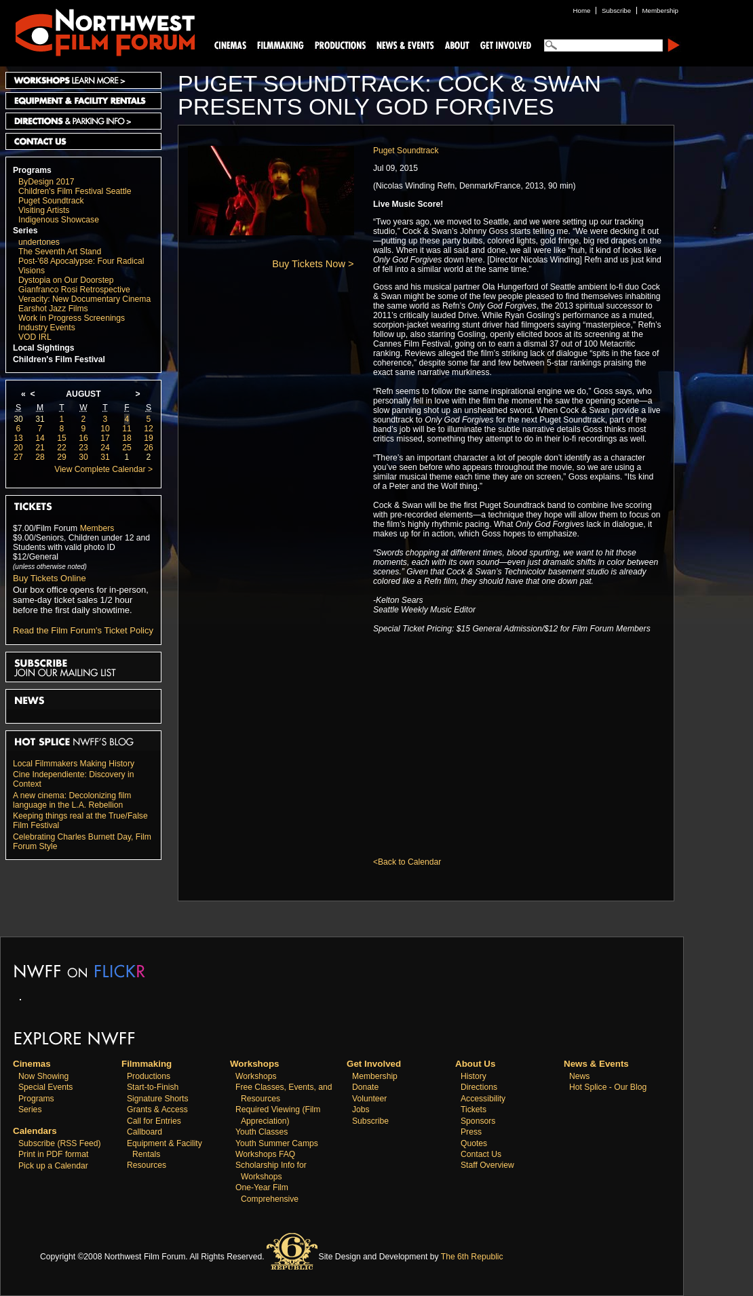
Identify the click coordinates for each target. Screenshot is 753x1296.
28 (40, 457)
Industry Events (46, 327)
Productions (148, 1076)
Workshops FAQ (265, 1154)
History (473, 1076)
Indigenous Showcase (58, 219)
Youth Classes (261, 1132)
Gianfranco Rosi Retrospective (74, 289)
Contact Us (83, 141)
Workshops (256, 1076)
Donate (365, 1087)
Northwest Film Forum (99, 31)
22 (61, 447)
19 (148, 438)
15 (61, 438)
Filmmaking (279, 44)
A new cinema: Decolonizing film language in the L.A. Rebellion (72, 800)
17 (105, 438)
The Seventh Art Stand (59, 251)
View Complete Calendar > (103, 469)
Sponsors (478, 1121)
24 (105, 447)
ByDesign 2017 (46, 181)
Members (97, 528)
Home (582, 10)
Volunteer (369, 1098)
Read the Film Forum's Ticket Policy (83, 630)
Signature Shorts (158, 1098)
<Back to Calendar (407, 862)
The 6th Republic (472, 1256)
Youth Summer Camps (276, 1143)
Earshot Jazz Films (53, 308)
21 (40, 447)
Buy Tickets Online (49, 578)
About (457, 44)
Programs (32, 170)
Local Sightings (44, 348)
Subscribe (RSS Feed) (59, 1143)
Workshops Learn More (83, 80)
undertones (39, 242)
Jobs (361, 1109)
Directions (479, 1087)
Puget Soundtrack (51, 200)
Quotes (474, 1143)
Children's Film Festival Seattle (74, 191)
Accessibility (483, 1098)
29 (61, 457)
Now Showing (43, 1076)
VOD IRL (35, 337)
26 (148, 447)
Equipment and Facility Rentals (83, 101)
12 (148, 428)
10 (105, 428)
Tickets (473, 1109)
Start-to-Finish (152, 1087)
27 (18, 457)
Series (25, 230)
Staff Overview (487, 1165)
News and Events (406, 44)
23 (83, 447)
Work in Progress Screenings (71, 318)
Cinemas (230, 44)
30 (18, 419)
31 (40, 419)
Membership (375, 1076)
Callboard (144, 1132)
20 (18, 447)
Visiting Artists (43, 210)
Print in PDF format (53, 1154)
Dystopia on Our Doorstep (66, 280)
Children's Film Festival (59, 359)
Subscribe (370, 1121)
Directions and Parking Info (83, 121)
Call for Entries (154, 1121)
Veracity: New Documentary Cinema (84, 299)
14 (40, 438)
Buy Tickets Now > (312, 263)
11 (127, 428)
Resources (146, 1165)
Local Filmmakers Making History (73, 763)
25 (127, 447)
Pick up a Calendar (53, 1166)
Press (471, 1132)
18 (127, 438)
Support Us (503, 44)
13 (18, 438)
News (579, 1076)
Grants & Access (157, 1109)
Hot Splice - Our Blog (607, 1087)
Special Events (45, 1087)
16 (83, 438)
